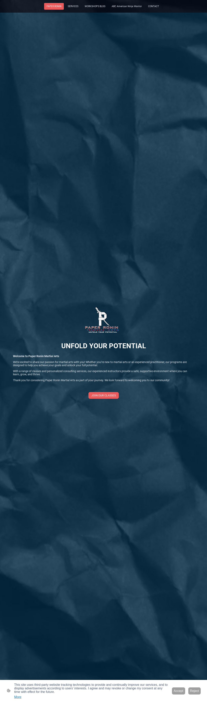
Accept (178, 691)
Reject (194, 691)
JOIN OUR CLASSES (103, 395)
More (17, 697)
